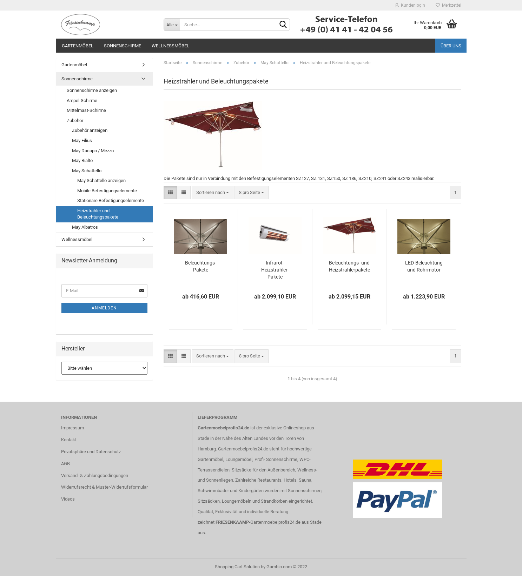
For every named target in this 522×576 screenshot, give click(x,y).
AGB (65, 463)
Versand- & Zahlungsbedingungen (94, 475)
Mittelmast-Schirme (86, 110)
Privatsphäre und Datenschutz (91, 451)
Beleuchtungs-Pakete (200, 266)
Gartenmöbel (77, 45)
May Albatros (85, 227)
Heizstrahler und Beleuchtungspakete (97, 214)
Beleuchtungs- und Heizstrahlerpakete (349, 266)
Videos (68, 499)
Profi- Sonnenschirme (276, 459)
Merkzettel (448, 5)
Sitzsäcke (241, 470)
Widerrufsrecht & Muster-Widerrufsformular (104, 487)
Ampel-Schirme (82, 100)
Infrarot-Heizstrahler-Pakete (275, 270)
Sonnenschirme (122, 45)
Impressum (72, 427)
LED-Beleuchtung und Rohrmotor (424, 266)
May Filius (82, 140)
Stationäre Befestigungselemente (110, 200)
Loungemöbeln (236, 501)
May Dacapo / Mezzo (93, 150)
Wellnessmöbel (170, 45)
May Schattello (86, 170)
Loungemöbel (238, 459)
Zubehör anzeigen (89, 130)
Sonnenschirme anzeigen (92, 90)
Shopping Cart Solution (237, 566)
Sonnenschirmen (305, 490)
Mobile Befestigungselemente (107, 190)
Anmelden (104, 308)
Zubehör (75, 120)
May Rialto (82, 160)
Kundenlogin (410, 5)
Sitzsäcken (209, 501)
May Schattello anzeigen (101, 180)
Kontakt (69, 439)
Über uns (451, 45)
